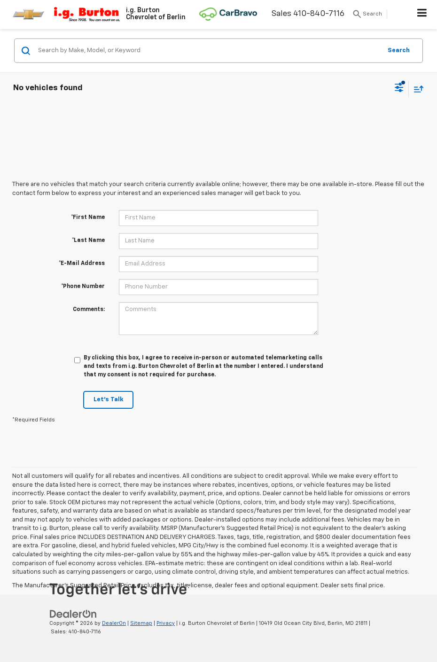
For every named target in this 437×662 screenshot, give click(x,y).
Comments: (89, 309)
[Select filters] (399, 88)
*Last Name (88, 240)
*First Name (88, 217)
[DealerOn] (73, 614)
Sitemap (141, 623)
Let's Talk (108, 400)
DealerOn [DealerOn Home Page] (114, 623)
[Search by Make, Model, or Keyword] (208, 50)
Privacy (165, 623)
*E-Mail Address (82, 263)
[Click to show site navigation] (422, 14)
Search (399, 50)
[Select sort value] (416, 88)
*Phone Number (83, 286)
